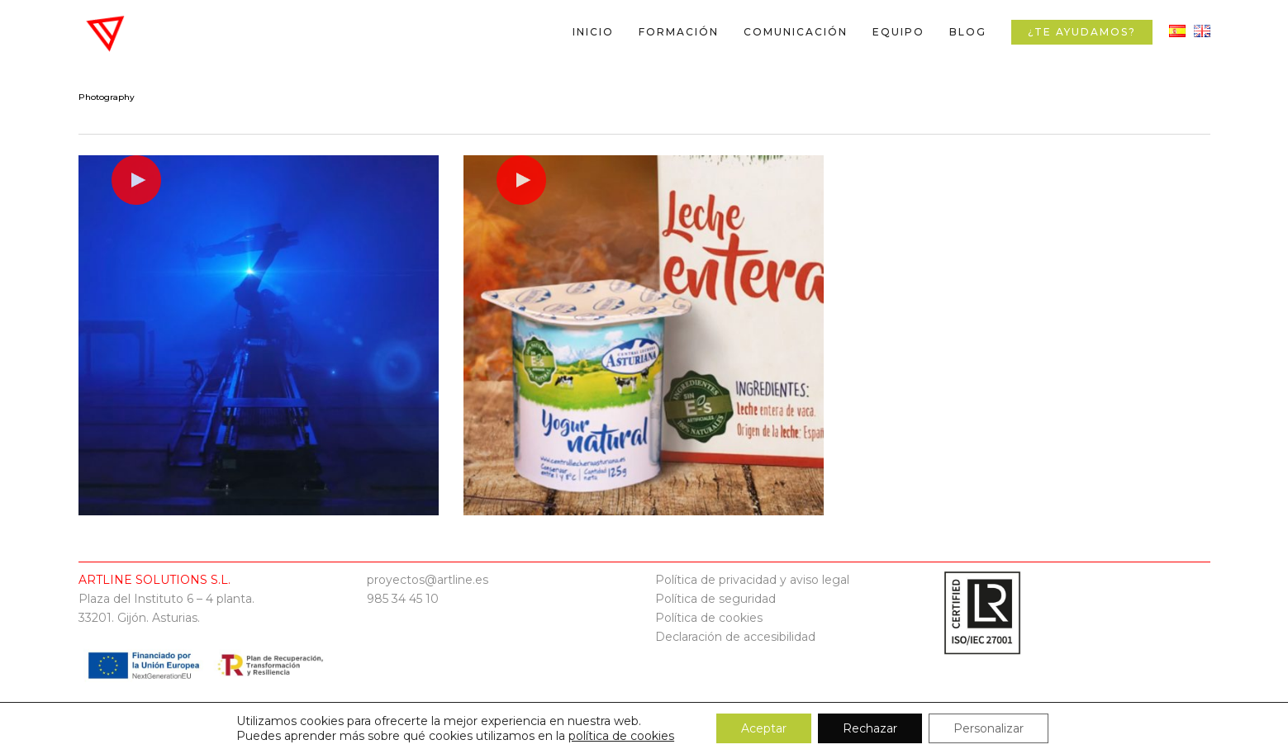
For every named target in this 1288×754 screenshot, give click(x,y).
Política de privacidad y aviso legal (752, 579)
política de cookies (621, 735)
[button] (1257, 8)
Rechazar (870, 728)
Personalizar (988, 728)
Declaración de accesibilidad (735, 636)
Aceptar (764, 728)
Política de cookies (709, 617)
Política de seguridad (715, 598)
